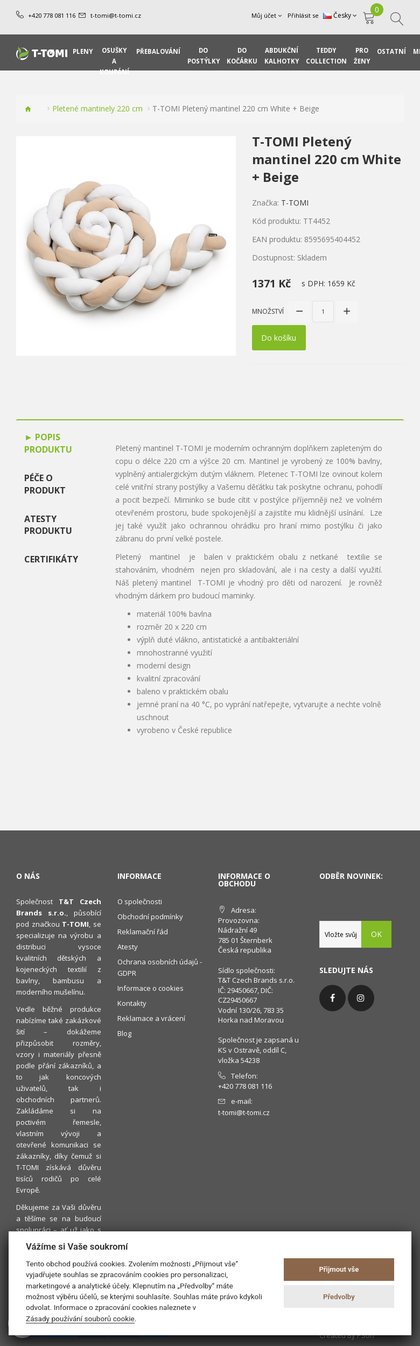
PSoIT (366, 1335)
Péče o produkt (45, 484)
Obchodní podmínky (150, 916)
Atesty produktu (48, 524)
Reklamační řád (142, 931)
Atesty (127, 947)
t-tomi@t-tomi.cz (115, 15)
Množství (268, 311)
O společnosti (139, 901)
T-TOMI (295, 203)
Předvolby (339, 1297)
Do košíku (279, 338)
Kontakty (131, 1003)
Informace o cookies (150, 988)
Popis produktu (48, 443)
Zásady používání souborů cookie (80, 1318)
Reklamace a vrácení (151, 1018)
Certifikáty (51, 559)
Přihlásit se (303, 15)
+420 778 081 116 (51, 15)
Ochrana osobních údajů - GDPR (159, 967)
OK (376, 934)
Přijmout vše (339, 1269)
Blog (124, 1033)
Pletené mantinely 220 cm (97, 108)
